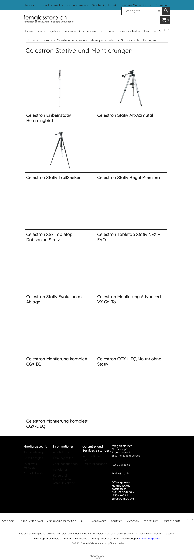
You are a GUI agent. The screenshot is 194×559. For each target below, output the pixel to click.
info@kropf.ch (122, 473)
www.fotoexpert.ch (149, 538)
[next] (168, 30)
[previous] (164, 30)
